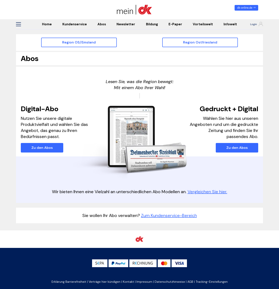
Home (47, 24)
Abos (101, 24)
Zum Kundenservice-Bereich (169, 215)
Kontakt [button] (128, 282)
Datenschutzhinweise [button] (170, 282)
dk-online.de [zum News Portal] (246, 8)
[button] (18, 24)
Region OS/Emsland (79, 42)
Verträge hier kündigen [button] (104, 282)
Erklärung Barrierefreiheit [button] (69, 282)
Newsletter (126, 24)
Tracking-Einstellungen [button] (212, 282)
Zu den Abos (42, 147)
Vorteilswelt (203, 24)
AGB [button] (190, 282)
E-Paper (175, 24)
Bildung (152, 24)
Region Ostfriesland (200, 42)
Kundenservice (74, 24)
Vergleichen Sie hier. (207, 191)
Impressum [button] (144, 282)
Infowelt (230, 24)
